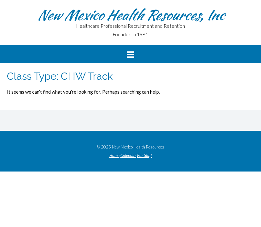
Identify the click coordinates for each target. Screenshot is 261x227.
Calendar (128, 156)
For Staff (144, 156)
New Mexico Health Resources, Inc (130, 15)
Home (114, 156)
